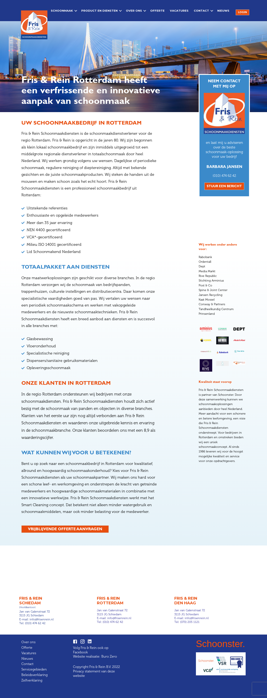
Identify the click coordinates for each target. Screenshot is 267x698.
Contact (200, 11)
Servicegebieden (34, 669)
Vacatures (178, 11)
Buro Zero (109, 657)
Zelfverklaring (31, 680)
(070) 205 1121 (190, 622)
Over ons (133, 11)
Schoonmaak (61, 11)
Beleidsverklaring (34, 675)
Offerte (156, 11)
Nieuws (222, 11)
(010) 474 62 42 (224, 175)
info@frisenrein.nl (42, 619)
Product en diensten (98, 11)
